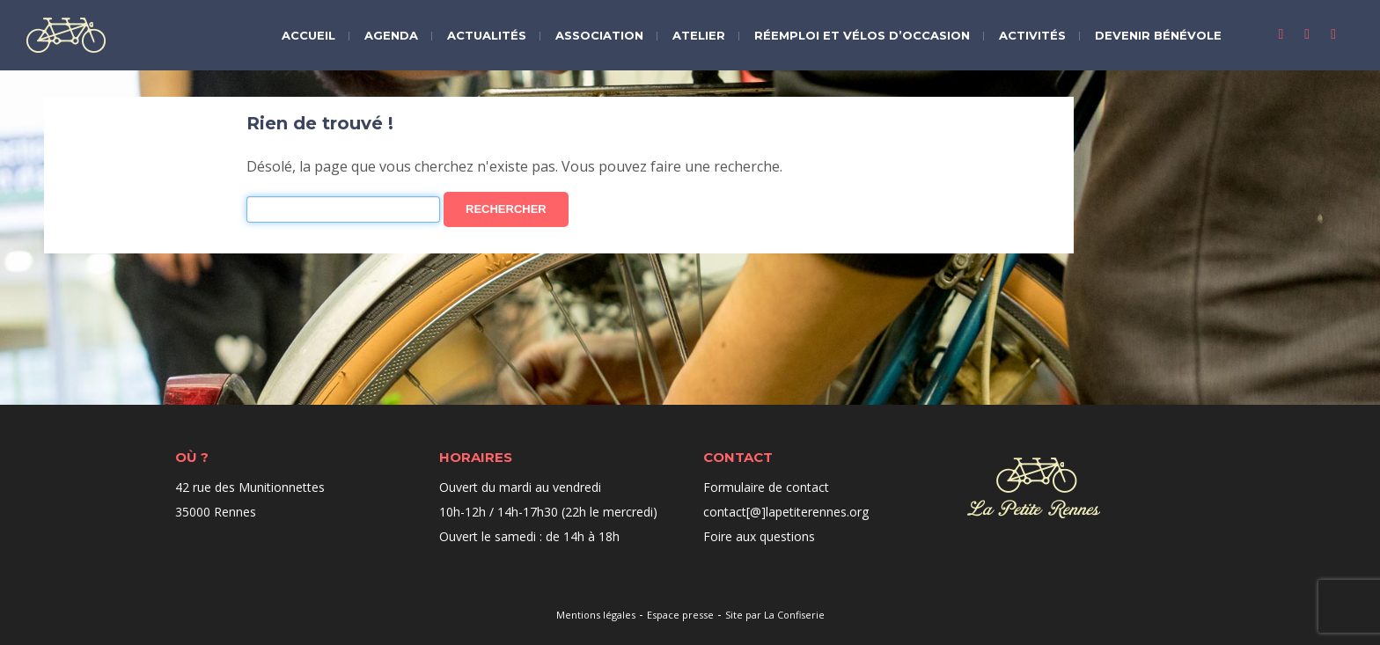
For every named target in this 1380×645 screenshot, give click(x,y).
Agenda (391, 35)
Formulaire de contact (766, 487)
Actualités (486, 35)
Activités (1032, 35)
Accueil (308, 35)
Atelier (698, 35)
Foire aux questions (759, 536)
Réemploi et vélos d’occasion (862, 35)
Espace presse (680, 614)
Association (599, 35)
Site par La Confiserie (775, 614)
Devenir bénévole (1158, 35)
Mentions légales (595, 614)
